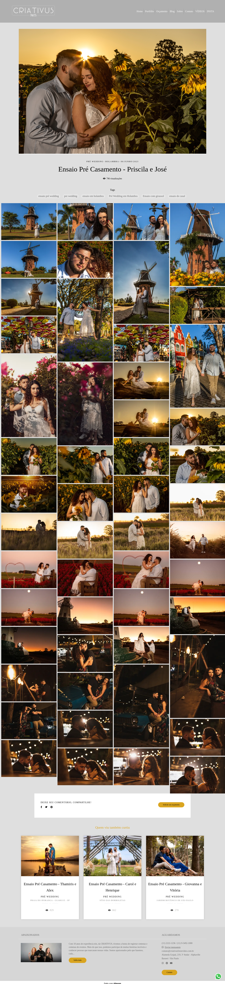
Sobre (180, 11)
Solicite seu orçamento (171, 805)
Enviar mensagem (173, 947)
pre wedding (70, 196)
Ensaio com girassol (153, 196)
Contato (189, 11)
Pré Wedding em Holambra (123, 196)
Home (140, 11)
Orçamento (161, 11)
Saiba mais (78, 960)
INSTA (210, 11)
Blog (172, 11)
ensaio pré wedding (48, 196)
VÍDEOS (200, 11)
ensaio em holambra (93, 196)
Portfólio (149, 11)
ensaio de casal (177, 196)
